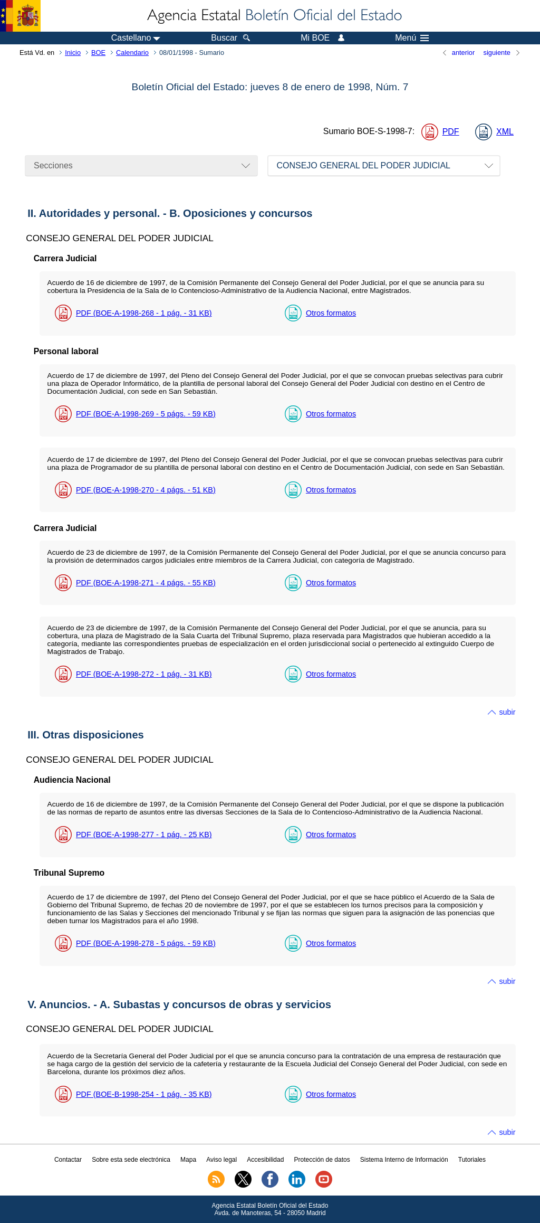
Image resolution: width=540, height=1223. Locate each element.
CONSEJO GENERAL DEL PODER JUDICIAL (363, 165)
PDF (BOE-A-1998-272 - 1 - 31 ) (144, 674)
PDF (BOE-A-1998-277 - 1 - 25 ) (144, 834)
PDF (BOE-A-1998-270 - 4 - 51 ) (146, 490)
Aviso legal (221, 1159)
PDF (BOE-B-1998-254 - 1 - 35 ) (144, 1094)
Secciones (53, 165)
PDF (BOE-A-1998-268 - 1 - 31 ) (144, 313)
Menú (412, 38)
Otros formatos (331, 313)
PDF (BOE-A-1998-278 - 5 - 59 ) (146, 943)
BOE (98, 52)
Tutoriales (472, 1159)
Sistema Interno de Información (404, 1159)
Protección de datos (322, 1159)
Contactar (68, 1159)
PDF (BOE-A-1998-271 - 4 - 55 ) (146, 583)
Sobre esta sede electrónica (131, 1159)
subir (507, 712)
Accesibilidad (265, 1159)
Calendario (132, 52)
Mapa (188, 1159)
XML (505, 131)
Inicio (73, 52)
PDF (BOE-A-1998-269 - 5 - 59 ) (146, 414)
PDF (450, 131)
